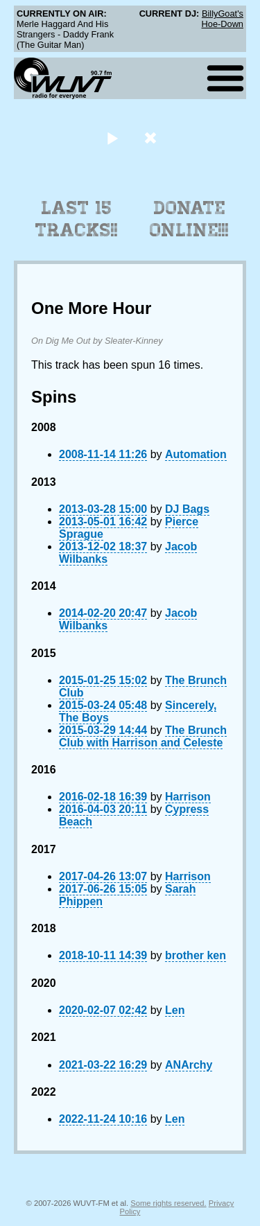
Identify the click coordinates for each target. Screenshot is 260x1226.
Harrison (188, 797)
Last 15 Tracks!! (76, 219)
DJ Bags (187, 509)
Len (174, 1010)
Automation (196, 454)
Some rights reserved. (168, 1203)
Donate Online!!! (189, 219)
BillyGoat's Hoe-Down (222, 18)
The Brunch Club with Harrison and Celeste (143, 736)
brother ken (195, 955)
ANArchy (188, 1065)
